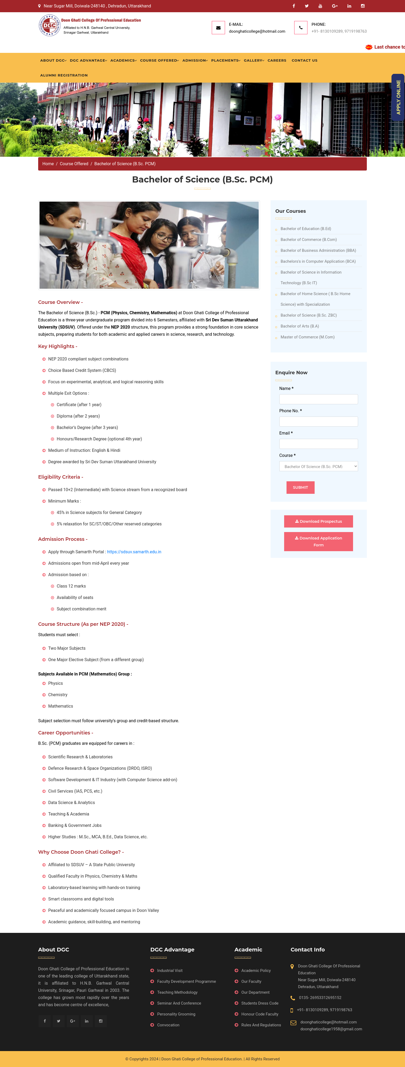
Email (286, 433)
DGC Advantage (87, 60)
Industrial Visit (170, 970)
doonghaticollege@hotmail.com (257, 31)
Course (287, 455)
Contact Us (305, 60)
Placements (225, 60)
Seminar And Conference (179, 1003)
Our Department (255, 992)
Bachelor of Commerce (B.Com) (306, 239)
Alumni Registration (64, 75)
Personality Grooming (176, 1014)
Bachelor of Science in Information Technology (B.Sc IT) (308, 277)
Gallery (253, 60)
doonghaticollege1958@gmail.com (331, 1029)
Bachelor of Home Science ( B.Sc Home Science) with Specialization (312, 299)
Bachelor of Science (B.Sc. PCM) (125, 163)
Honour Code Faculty (260, 1014)
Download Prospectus (318, 521)
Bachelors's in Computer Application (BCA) (315, 261)
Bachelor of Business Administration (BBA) (315, 250)
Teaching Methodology (177, 992)
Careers (277, 60)
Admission (194, 60)
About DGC (52, 60)
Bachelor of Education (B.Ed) (303, 228)
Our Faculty (251, 981)
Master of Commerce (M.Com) (305, 337)
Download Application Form (318, 541)
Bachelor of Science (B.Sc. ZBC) (306, 315)
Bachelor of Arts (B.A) (297, 326)
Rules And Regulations (261, 1025)
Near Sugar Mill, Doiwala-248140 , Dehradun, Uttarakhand (94, 5)
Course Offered (158, 60)
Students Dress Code (260, 1003)
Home (48, 163)
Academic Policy (256, 970)
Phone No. (290, 410)
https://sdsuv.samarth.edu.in (134, 551)
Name (286, 388)
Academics (123, 60)
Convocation (168, 1025)
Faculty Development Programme (186, 981)
